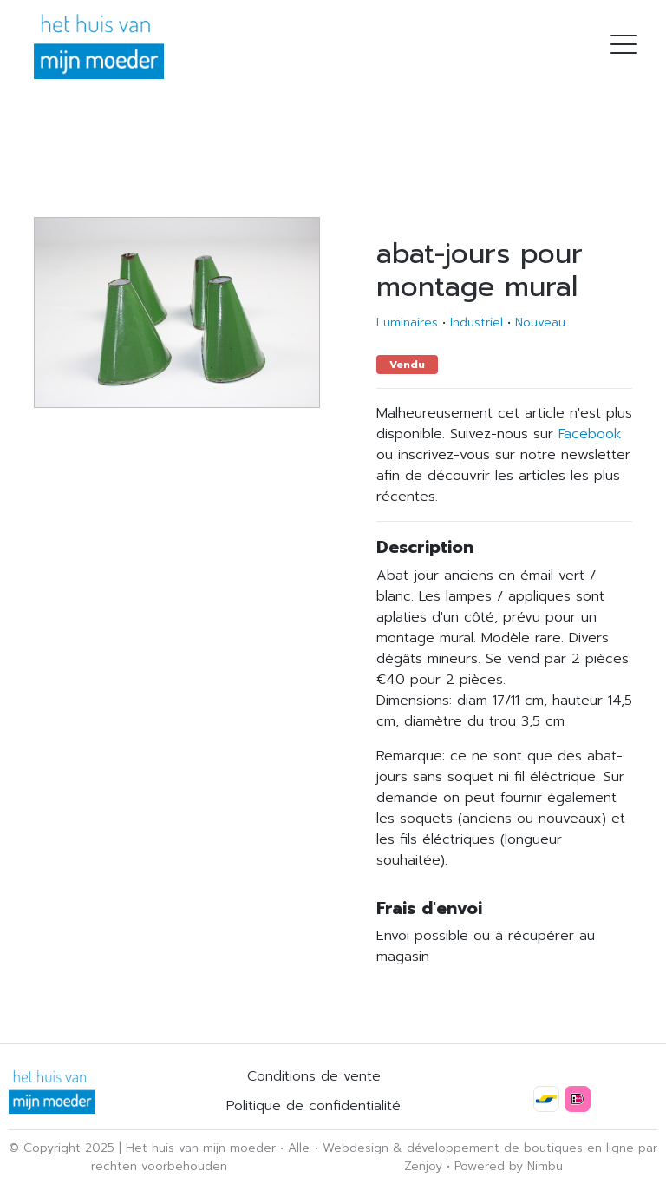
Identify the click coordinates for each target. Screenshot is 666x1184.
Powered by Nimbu (508, 1166)
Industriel (476, 322)
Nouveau (540, 322)
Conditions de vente (314, 1076)
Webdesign (355, 1148)
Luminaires (407, 322)
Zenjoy (423, 1166)
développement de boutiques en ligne (520, 1148)
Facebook (589, 434)
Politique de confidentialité (313, 1105)
